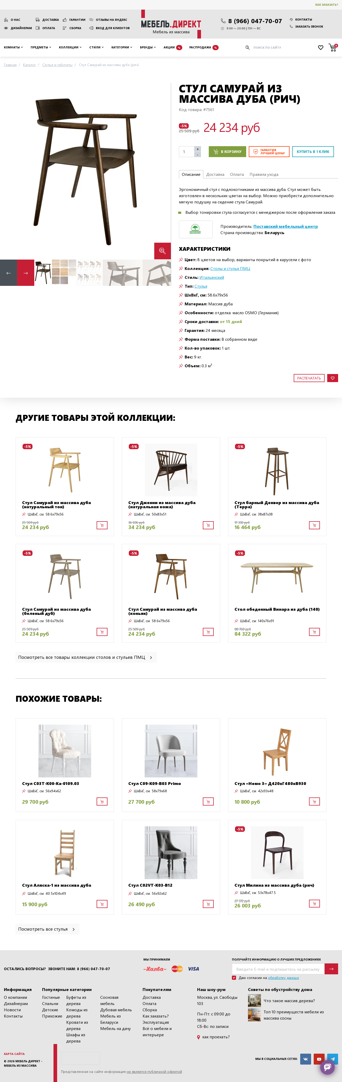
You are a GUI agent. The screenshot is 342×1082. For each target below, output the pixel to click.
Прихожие (52, 1016)
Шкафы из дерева (75, 1038)
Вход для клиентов (113, 28)
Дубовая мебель (116, 1009)
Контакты (301, 19)
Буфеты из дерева (76, 1000)
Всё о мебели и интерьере (157, 1031)
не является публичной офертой (154, 1071)
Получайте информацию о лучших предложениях (276, 959)
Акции (173, 47)
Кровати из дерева (77, 1025)
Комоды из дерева (77, 1013)
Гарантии (77, 20)
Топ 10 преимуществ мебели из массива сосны (286, 1014)
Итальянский (211, 277)
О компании (15, 997)
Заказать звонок (306, 26)
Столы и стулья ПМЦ (230, 268)
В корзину (227, 151)
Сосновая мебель (109, 1000)
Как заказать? (326, 5)
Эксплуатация (156, 1022)
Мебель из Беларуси (110, 1019)
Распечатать (309, 378)
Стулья (201, 286)
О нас (15, 20)
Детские (50, 1009)
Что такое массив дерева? (281, 1000)
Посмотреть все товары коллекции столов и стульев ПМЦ (85, 657)
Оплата (48, 28)
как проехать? (213, 1036)
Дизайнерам (21, 28)
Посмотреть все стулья (47, 929)
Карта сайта (14, 1054)
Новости (12, 1009)
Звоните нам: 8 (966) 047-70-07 (79, 969)
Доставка (50, 20)
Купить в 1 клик (313, 151)
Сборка (75, 28)
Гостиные (51, 997)
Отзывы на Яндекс (111, 20)
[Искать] (247, 48)
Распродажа (204, 47)
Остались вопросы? (25, 969)
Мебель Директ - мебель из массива (23, 1063)
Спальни (50, 1003)
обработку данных (283, 977)
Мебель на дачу (115, 1028)
